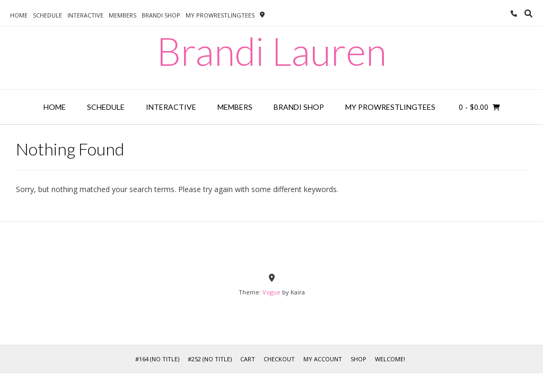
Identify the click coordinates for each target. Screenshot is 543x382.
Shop (358, 359)
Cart (247, 359)
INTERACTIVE (85, 15)
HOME (19, 15)
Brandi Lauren (271, 51)
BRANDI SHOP (161, 15)
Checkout (279, 359)
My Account (322, 359)
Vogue (271, 292)
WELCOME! (390, 359)
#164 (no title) (157, 359)
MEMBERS (122, 15)
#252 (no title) (210, 359)
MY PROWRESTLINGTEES (220, 15)
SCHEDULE (47, 15)
